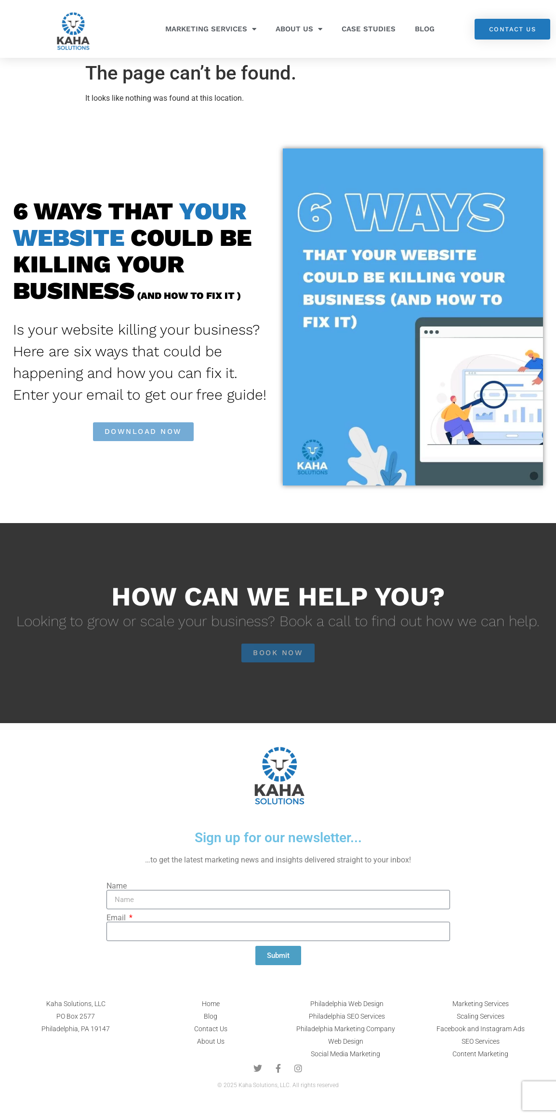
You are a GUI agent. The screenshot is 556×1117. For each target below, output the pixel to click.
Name (116, 886)
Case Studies (369, 29)
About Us (299, 29)
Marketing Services (210, 29)
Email (117, 918)
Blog (425, 29)
